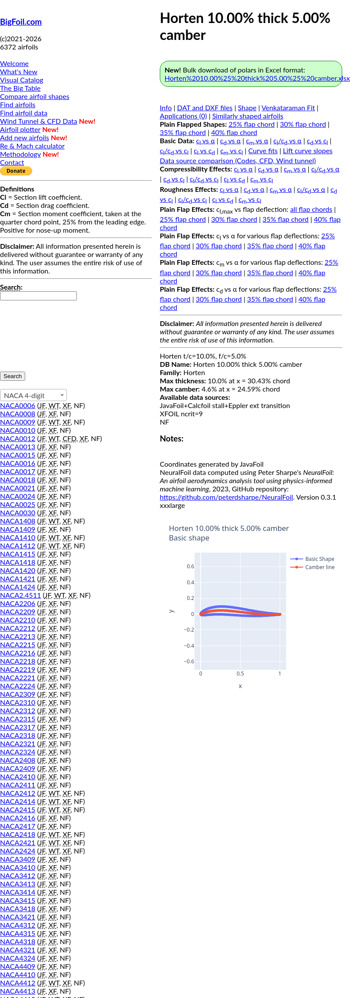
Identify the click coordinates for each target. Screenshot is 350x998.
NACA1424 (17, 587)
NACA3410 (17, 867)
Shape (247, 107)
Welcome (14, 63)
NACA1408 (17, 521)
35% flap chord (183, 132)
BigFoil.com (21, 21)
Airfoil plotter (20, 129)
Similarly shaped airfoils (248, 116)
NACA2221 (17, 677)
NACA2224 (17, 686)
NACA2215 (17, 644)
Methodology (20, 154)
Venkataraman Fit (288, 107)
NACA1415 (17, 554)
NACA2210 (17, 620)
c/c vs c (174, 150)
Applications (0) (183, 116)
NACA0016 (17, 463)
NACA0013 (17, 446)
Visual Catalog (21, 80)
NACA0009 (17, 422)
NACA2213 (17, 636)
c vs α (205, 140)
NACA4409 (17, 966)
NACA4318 (17, 941)
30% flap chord (303, 124)
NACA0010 (17, 430)
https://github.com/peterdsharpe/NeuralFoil (226, 497)
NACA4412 (17, 982)
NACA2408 (17, 760)
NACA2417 (17, 826)
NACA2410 (17, 776)
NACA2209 (17, 611)
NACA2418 (17, 834)
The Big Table (20, 88)
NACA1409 (17, 529)
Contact (12, 162)
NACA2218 (17, 661)
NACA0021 (17, 488)
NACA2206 (17, 603)
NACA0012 (17, 438)
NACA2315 (17, 719)
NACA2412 (17, 793)
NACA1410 (17, 537)
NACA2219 (17, 669)
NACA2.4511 (20, 595)
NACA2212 (17, 628)
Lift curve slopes (308, 150)
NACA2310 (17, 702)
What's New (18, 71)
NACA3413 (17, 883)
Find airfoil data (23, 113)
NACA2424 (17, 850)
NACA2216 (17, 653)
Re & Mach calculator (32, 146)
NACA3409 (17, 859)
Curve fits (263, 150)
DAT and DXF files (205, 107)
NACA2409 (17, 768)
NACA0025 (17, 504)
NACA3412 (17, 875)
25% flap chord (251, 124)
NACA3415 (17, 900)
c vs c (317, 140)
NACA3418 (17, 908)
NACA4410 (17, 974)
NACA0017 (17, 471)
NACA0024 (17, 496)
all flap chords (311, 209)
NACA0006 (17, 405)
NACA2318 (17, 735)
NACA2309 (17, 694)
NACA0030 (17, 512)
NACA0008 (17, 413)
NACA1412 (17, 545)
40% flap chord (234, 132)
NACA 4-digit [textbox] (24, 395)
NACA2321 (17, 743)
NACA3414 (17, 892)
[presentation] (35, 331)
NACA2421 (17, 842)
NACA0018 (17, 479)
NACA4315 (17, 933)
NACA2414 (17, 801)
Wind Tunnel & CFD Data (38, 121)
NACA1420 (17, 570)
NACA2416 (17, 818)
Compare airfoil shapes (34, 96)
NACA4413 (17, 991)
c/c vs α (288, 140)
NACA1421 (17, 578)
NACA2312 (17, 710)
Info (166, 107)
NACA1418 (17, 562)
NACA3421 (17, 916)
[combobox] (33, 395)
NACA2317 (17, 727)
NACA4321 (17, 949)
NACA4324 (17, 958)
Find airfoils (17, 104)
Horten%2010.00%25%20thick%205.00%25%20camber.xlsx (257, 78)
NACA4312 (17, 925)
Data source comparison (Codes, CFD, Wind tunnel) (238, 160)
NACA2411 (17, 785)
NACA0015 (17, 455)
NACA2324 (17, 752)
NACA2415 (17, 809)
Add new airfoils (24, 137)
